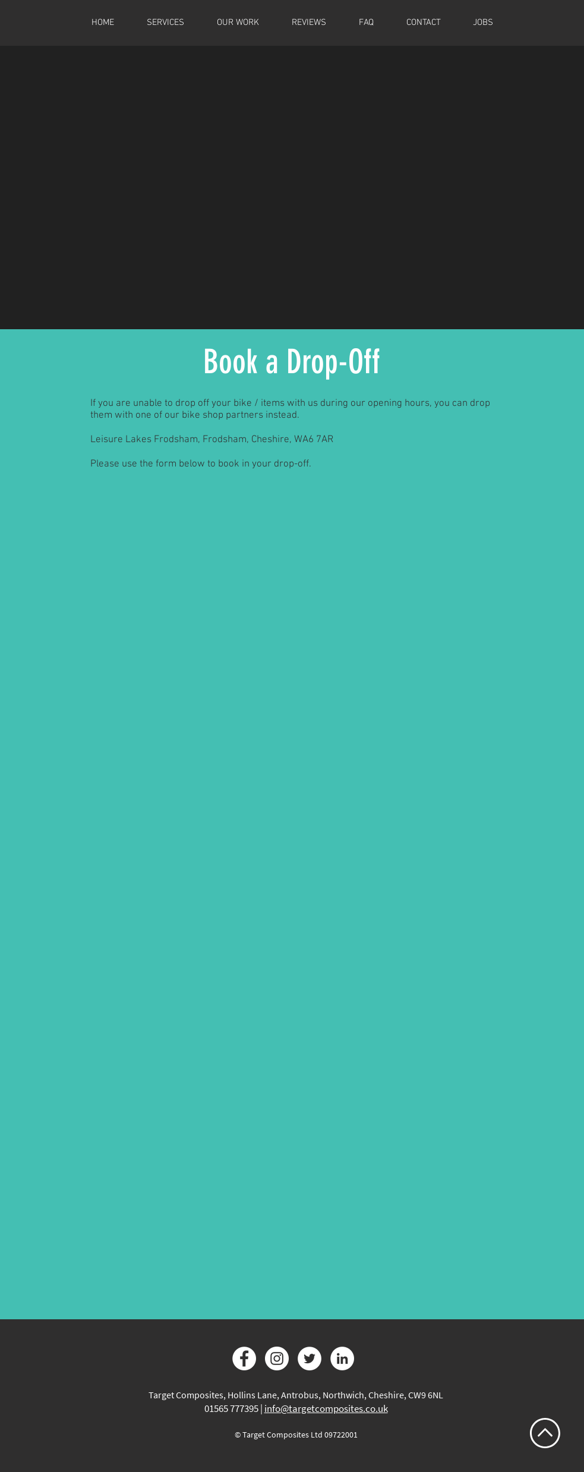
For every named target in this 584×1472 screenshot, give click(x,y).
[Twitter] (309, 1358)
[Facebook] (244, 1358)
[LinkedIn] (342, 1358)
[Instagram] (277, 1358)
